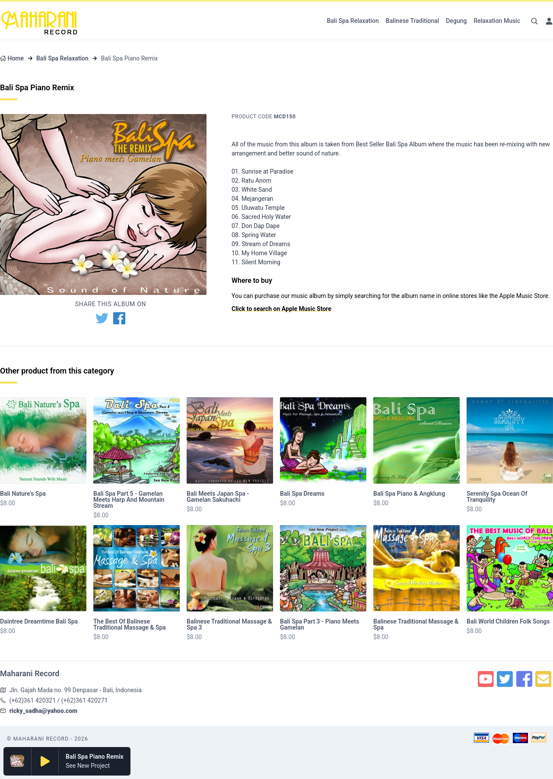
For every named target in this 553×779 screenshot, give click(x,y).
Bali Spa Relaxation (352, 20)
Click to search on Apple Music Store (281, 308)
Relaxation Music (497, 20)
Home (15, 58)
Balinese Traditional (412, 20)
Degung (456, 20)
